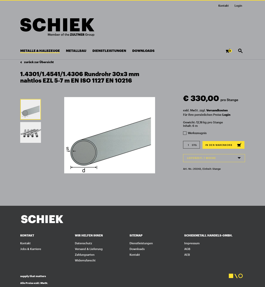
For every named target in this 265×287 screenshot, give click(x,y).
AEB (187, 254)
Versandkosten (217, 110)
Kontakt (223, 5)
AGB (187, 249)
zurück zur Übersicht (37, 62)
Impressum (192, 243)
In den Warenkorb (223, 145)
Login (226, 114)
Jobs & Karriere (30, 249)
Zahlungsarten (84, 254)
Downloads (137, 249)
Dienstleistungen (141, 243)
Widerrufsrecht (85, 260)
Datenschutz (83, 243)
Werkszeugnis (195, 133)
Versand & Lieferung (89, 249)
